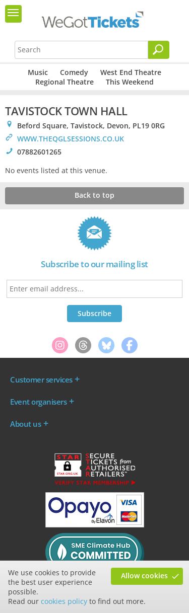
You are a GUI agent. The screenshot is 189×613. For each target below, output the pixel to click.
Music (38, 72)
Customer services (41, 379)
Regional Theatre (64, 82)
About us (25, 424)
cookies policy (64, 601)
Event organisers (38, 402)
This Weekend (130, 82)
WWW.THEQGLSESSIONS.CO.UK (70, 138)
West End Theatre (130, 72)
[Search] (158, 50)
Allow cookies (144, 575)
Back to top (94, 195)
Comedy (74, 72)
